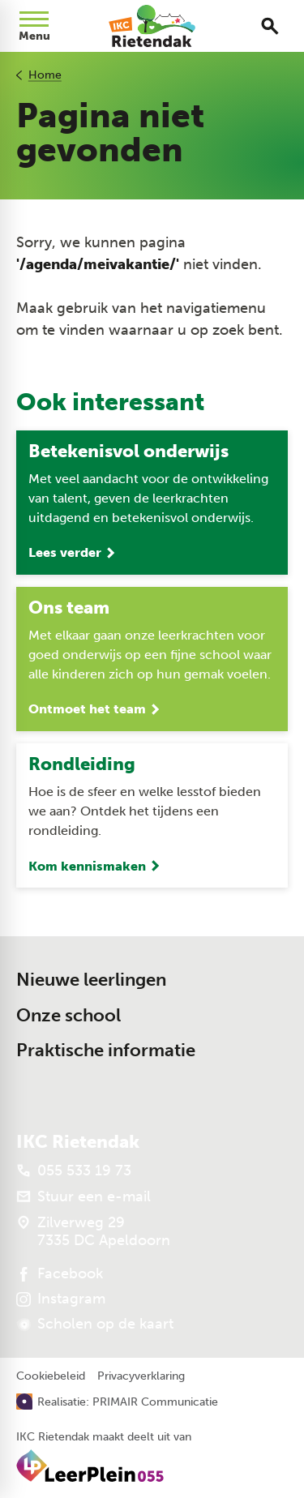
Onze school (68, 1015)
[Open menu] (34, 26)
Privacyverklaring (141, 1376)
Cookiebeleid (50, 1376)
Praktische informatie (105, 1050)
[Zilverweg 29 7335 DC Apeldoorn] (93, 1231)
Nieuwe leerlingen (91, 980)
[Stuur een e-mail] (83, 1196)
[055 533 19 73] (73, 1170)
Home (45, 75)
